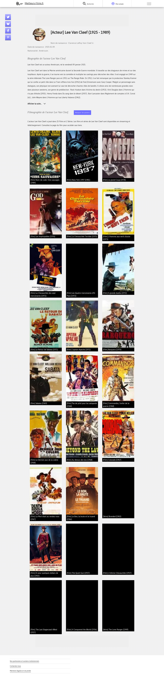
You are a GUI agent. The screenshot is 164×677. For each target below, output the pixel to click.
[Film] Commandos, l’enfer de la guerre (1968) (116, 404)
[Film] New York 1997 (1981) (78, 180)
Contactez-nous (15, 666)
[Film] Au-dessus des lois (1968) (79, 460)
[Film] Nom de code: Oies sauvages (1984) (44, 181)
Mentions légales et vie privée (20, 670)
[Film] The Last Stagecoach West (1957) (43, 631)
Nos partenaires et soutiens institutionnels (24, 661)
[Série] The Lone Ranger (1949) (115, 629)
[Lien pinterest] (8, 37)
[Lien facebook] (8, 30)
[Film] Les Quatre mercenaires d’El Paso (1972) (81, 294)
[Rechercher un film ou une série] (88, 3)
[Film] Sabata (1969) (38, 403)
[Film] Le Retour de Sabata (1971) (44, 349)
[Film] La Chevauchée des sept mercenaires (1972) (42, 294)
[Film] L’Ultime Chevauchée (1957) (117, 573)
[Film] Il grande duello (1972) (115, 293)
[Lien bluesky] (8, 24)
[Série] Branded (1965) (112, 516)
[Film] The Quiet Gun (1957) (78, 573)
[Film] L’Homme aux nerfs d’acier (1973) (116, 238)
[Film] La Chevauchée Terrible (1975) (82, 236)
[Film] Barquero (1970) (112, 349)
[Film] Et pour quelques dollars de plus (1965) (44, 574)
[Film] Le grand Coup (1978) (114, 180)
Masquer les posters (82, 112)
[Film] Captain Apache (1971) (79, 349)
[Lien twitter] (8, 17)
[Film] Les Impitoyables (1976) (42, 236)
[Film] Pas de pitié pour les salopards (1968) (82, 404)
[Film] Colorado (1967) (112, 460)
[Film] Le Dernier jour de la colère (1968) (44, 461)
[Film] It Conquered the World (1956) (82, 629)
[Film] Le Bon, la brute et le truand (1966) (81, 518)
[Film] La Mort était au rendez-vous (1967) (44, 518)
